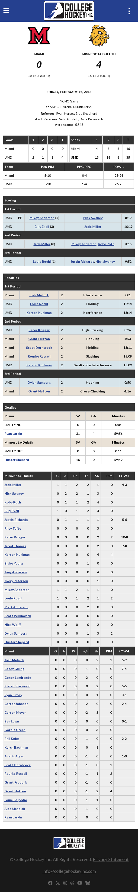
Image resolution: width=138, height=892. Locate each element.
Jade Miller (92, 226)
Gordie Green (15, 730)
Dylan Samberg (39, 382)
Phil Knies (11, 739)
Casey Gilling (14, 669)
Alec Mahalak (14, 809)
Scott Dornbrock (39, 347)
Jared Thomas (15, 546)
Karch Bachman (16, 747)
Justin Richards (82, 261)
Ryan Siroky (13, 695)
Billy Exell (42, 226)
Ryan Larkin (13, 433)
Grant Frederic (15, 782)
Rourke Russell (39, 356)
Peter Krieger (39, 330)
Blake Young (13, 563)
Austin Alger (14, 756)
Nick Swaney (93, 218)
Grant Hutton (39, 339)
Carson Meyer (15, 712)
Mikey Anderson (42, 218)
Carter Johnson (16, 704)
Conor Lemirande (17, 677)
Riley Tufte (12, 528)
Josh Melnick (39, 295)
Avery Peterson (16, 581)
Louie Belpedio (15, 800)
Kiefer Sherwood (17, 686)
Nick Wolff (12, 625)
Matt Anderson (16, 607)
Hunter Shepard (16, 460)
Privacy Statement (111, 859)
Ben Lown (11, 721)
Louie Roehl (42, 261)
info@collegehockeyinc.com (69, 871)
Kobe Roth (106, 244)
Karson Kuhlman (39, 313)
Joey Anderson (15, 572)
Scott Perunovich (17, 616)
